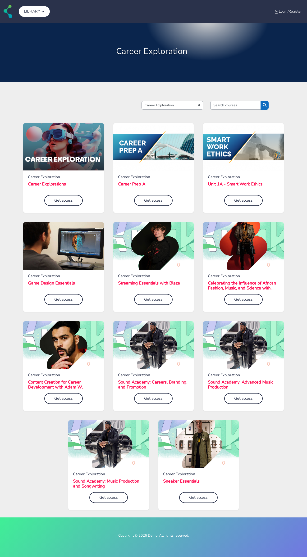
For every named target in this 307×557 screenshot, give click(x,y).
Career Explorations (47, 184)
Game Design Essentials (51, 283)
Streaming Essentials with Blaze (149, 283)
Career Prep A (131, 184)
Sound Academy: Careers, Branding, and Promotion (152, 385)
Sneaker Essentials (181, 481)
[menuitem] (34, 11)
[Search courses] (235, 105)
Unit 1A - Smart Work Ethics (235, 184)
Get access (63, 200)
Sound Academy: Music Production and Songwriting (106, 484)
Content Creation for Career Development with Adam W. (55, 385)
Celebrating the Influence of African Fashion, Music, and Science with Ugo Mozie (242, 286)
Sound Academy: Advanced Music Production (240, 385)
